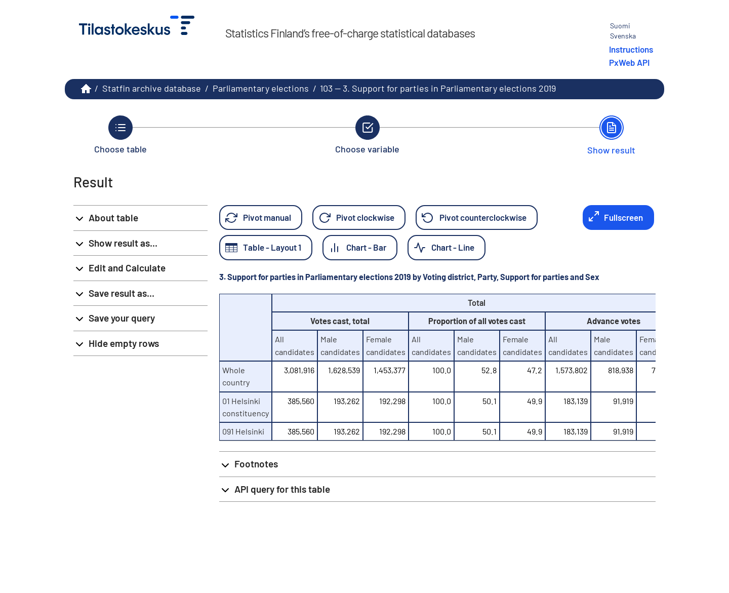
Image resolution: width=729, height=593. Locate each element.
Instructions (631, 49)
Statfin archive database (151, 88)
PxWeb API (629, 62)
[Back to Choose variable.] (367, 134)
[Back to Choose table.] (120, 134)
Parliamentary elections (261, 88)
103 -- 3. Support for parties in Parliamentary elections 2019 (438, 88)
